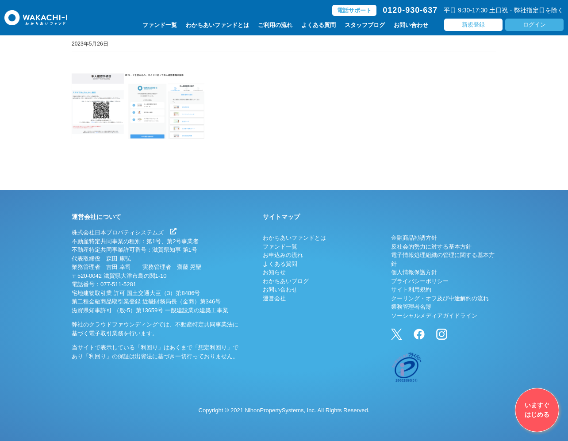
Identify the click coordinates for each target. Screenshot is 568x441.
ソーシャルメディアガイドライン (434, 315)
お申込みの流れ (283, 255)
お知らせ (274, 272)
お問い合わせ (411, 25)
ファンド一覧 (159, 25)
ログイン (534, 24)
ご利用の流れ (275, 25)
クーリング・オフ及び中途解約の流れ (440, 298)
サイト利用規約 (411, 289)
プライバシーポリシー (420, 281)
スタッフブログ (365, 25)
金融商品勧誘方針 (414, 237)
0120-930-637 (410, 10)
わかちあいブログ (286, 281)
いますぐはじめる (537, 410)
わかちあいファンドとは (217, 25)
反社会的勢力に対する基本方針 (431, 246)
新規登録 (473, 24)
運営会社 (274, 298)
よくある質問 (318, 25)
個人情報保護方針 (414, 272)
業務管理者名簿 (411, 306)
